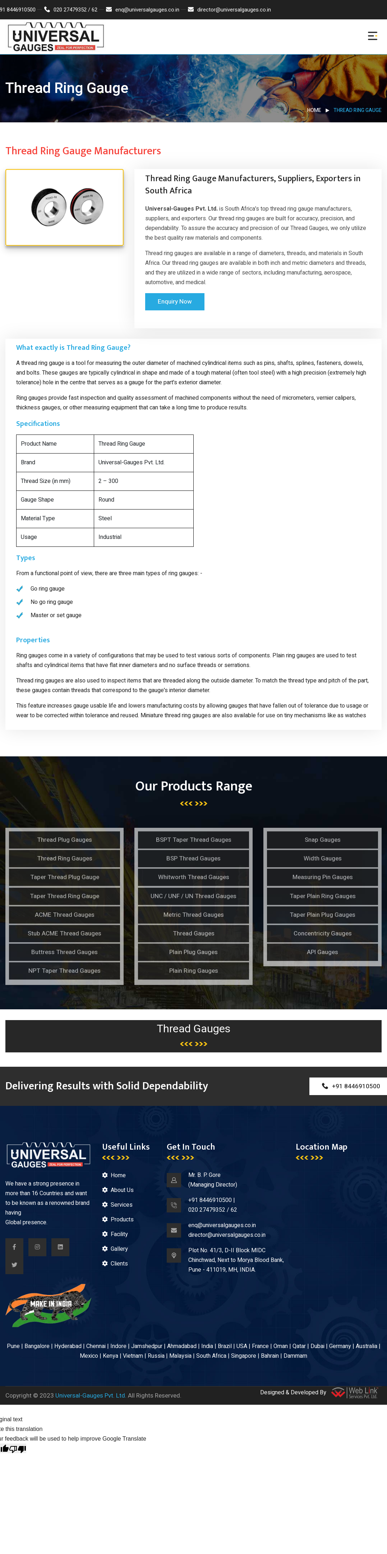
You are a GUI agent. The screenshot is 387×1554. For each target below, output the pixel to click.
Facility (119, 1234)
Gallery (119, 1249)
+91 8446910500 (210, 1200)
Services (122, 1205)
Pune (13, 1346)
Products (122, 1219)
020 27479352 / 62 (70, 10)
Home (314, 110)
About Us (122, 1190)
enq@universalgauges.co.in (142, 10)
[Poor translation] (17, 1448)
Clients (119, 1263)
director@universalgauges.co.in (229, 10)
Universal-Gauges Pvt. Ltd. (90, 1395)
